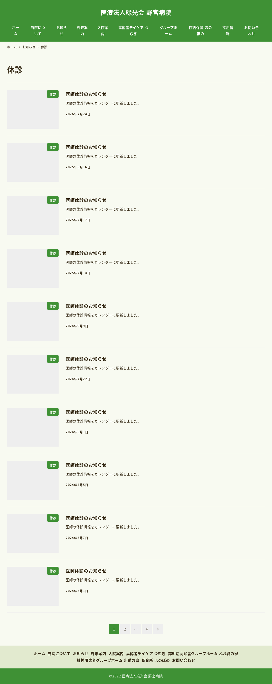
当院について (59, 653)
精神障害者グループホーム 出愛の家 (108, 660)
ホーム (39, 653)
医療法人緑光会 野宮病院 (136, 12)
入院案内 (116, 653)
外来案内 (98, 653)
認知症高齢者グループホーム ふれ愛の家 (203, 653)
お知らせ (80, 653)
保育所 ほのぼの (156, 660)
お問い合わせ (183, 660)
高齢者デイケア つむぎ (146, 653)
